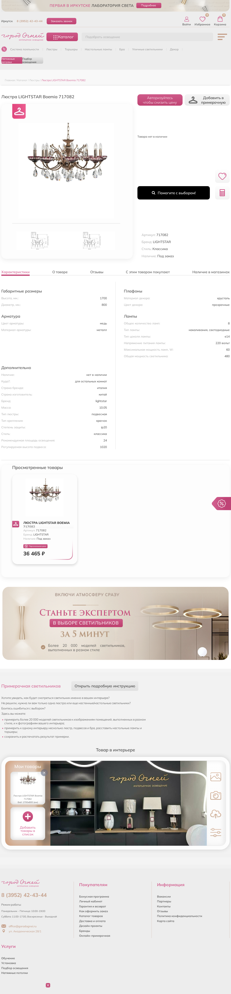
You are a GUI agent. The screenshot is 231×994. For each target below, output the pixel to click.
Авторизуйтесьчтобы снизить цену (160, 100)
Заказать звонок (61, 21)
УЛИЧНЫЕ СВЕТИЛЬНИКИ (147, 49)
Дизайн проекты (90, 926)
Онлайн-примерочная (94, 935)
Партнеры (164, 901)
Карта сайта (165, 921)
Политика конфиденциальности (179, 916)
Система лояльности (24, 49)
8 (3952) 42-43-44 (30, 21)
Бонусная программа (94, 896)
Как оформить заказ (93, 911)
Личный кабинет (90, 901)
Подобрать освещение (103, 37)
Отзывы (162, 911)
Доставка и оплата (92, 921)
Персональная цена (35, 546)
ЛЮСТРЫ (51, 49)
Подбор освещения (29, 60)
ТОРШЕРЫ (71, 49)
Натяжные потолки (8, 60)
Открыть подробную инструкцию (105, 686)
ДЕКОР (174, 49)
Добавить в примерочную (207, 100)
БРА (122, 49)
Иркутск (7, 21)
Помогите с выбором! (174, 193)
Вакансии (164, 896)
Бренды (84, 931)
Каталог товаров (91, 916)
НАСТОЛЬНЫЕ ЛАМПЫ (98, 49)
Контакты (164, 906)
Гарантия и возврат (92, 906)
